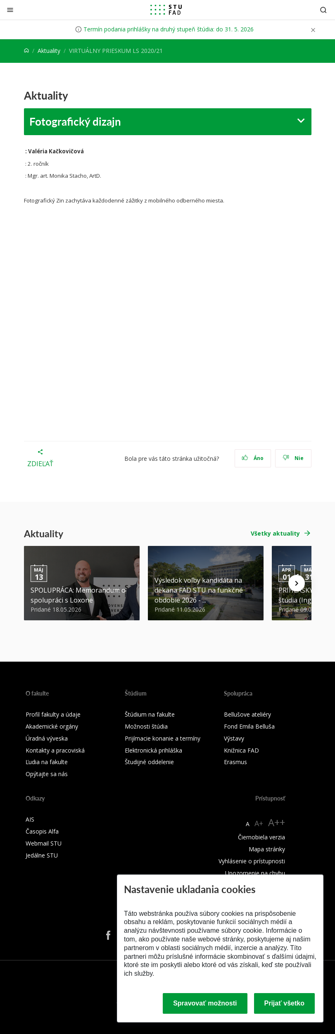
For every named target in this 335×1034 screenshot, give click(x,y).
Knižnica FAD (241, 750)
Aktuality (49, 51)
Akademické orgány (52, 726)
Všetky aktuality (275, 533)
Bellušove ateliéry (247, 714)
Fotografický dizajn (75, 121)
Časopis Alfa (42, 831)
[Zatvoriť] (10, 9)
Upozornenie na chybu (255, 873)
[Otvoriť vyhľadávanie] (323, 9)
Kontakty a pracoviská (55, 750)
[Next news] (296, 583)
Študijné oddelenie (149, 762)
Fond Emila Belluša (249, 726)
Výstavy (234, 738)
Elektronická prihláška (153, 750)
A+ (258, 823)
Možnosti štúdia (146, 726)
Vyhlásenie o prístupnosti (252, 861)
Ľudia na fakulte (47, 762)
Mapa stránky (267, 849)
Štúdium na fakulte (150, 714)
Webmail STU (44, 843)
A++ (276, 822)
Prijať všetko (284, 1003)
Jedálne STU (42, 855)
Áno (253, 458)
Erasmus (235, 762)
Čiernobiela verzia (261, 837)
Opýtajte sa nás (47, 774)
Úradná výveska (47, 738)
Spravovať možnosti (205, 1003)
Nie (293, 458)
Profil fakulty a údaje (53, 714)
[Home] (26, 51)
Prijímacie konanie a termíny (162, 738)
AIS (30, 819)
